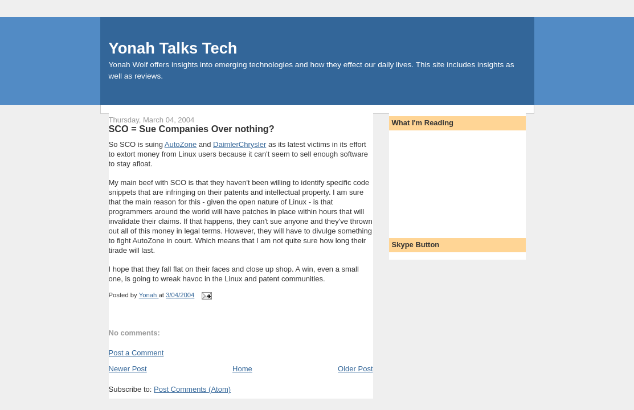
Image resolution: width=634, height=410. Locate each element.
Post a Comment (136, 352)
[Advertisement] (443, 180)
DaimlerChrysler (239, 144)
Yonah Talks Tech (173, 48)
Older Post (355, 368)
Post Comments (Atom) (192, 389)
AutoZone (181, 144)
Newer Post (128, 368)
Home (242, 368)
